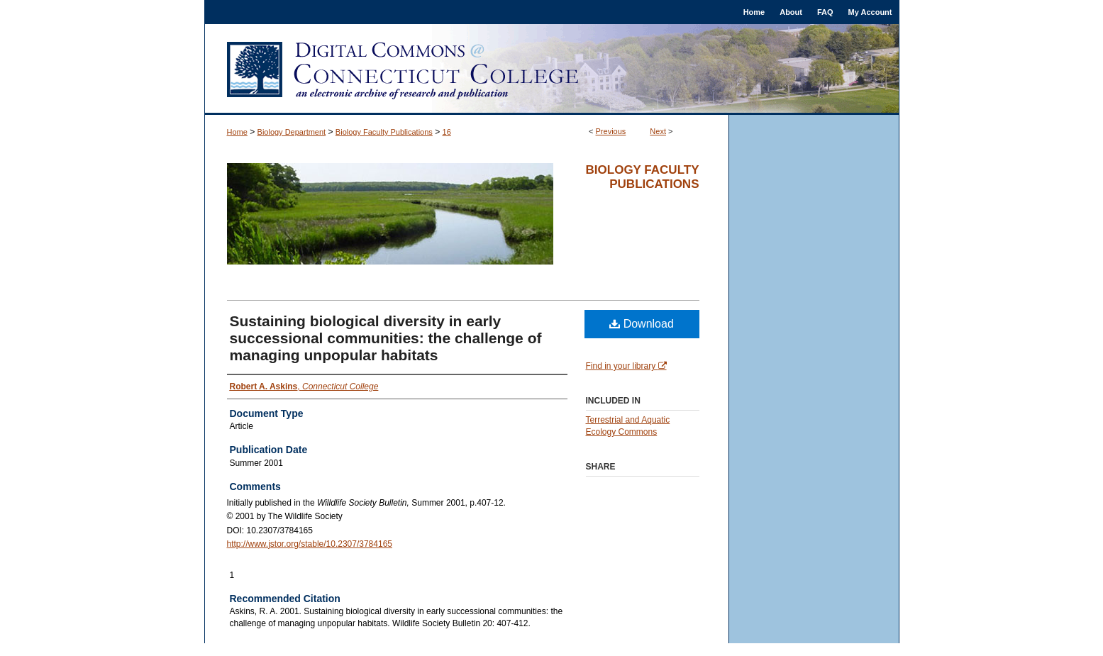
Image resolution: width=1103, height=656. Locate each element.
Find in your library (626, 366)
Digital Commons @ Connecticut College (551, 69)
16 (447, 132)
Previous (611, 131)
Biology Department (291, 132)
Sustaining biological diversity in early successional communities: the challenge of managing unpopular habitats (386, 338)
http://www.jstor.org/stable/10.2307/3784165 (310, 544)
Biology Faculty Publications (384, 132)
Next (658, 131)
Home (237, 132)
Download (641, 324)
